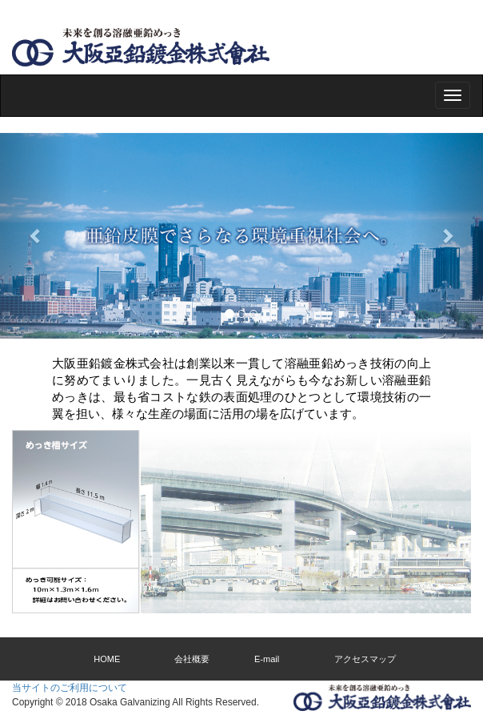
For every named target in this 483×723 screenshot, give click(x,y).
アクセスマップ (365, 659)
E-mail (266, 659)
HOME (107, 659)
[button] (36, 236)
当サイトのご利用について (69, 687)
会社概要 (192, 659)
